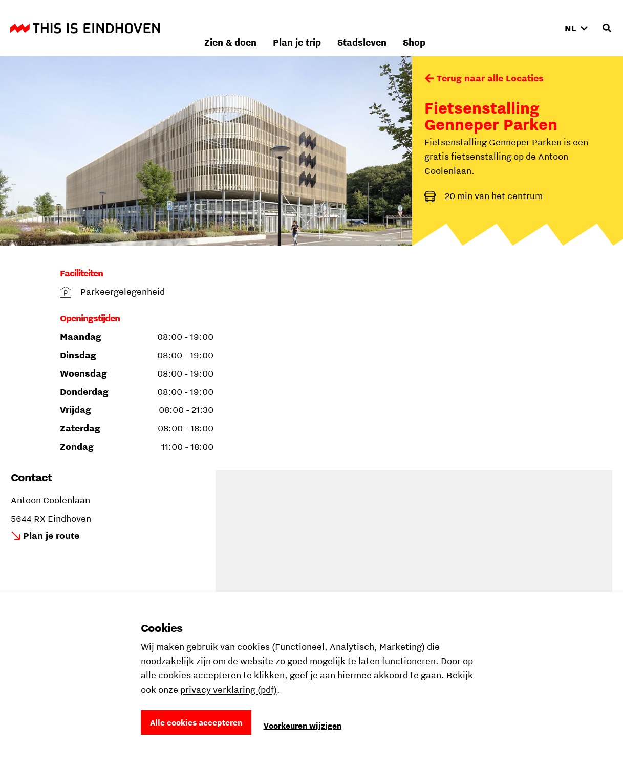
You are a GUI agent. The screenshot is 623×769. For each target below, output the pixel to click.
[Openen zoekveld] (606, 28)
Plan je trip (416, 28)
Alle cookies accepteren (196, 722)
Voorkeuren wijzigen (302, 725)
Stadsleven (480, 28)
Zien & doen (349, 28)
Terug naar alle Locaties (490, 78)
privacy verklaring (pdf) (228, 689)
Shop (533, 28)
